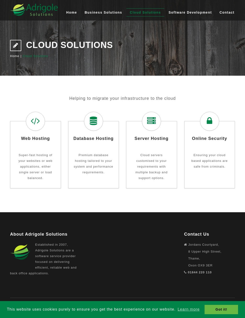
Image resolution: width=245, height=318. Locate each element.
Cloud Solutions (145, 12)
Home (71, 12)
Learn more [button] (189, 309)
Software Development (190, 12)
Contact (226, 12)
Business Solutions (103, 12)
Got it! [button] (221, 309)
